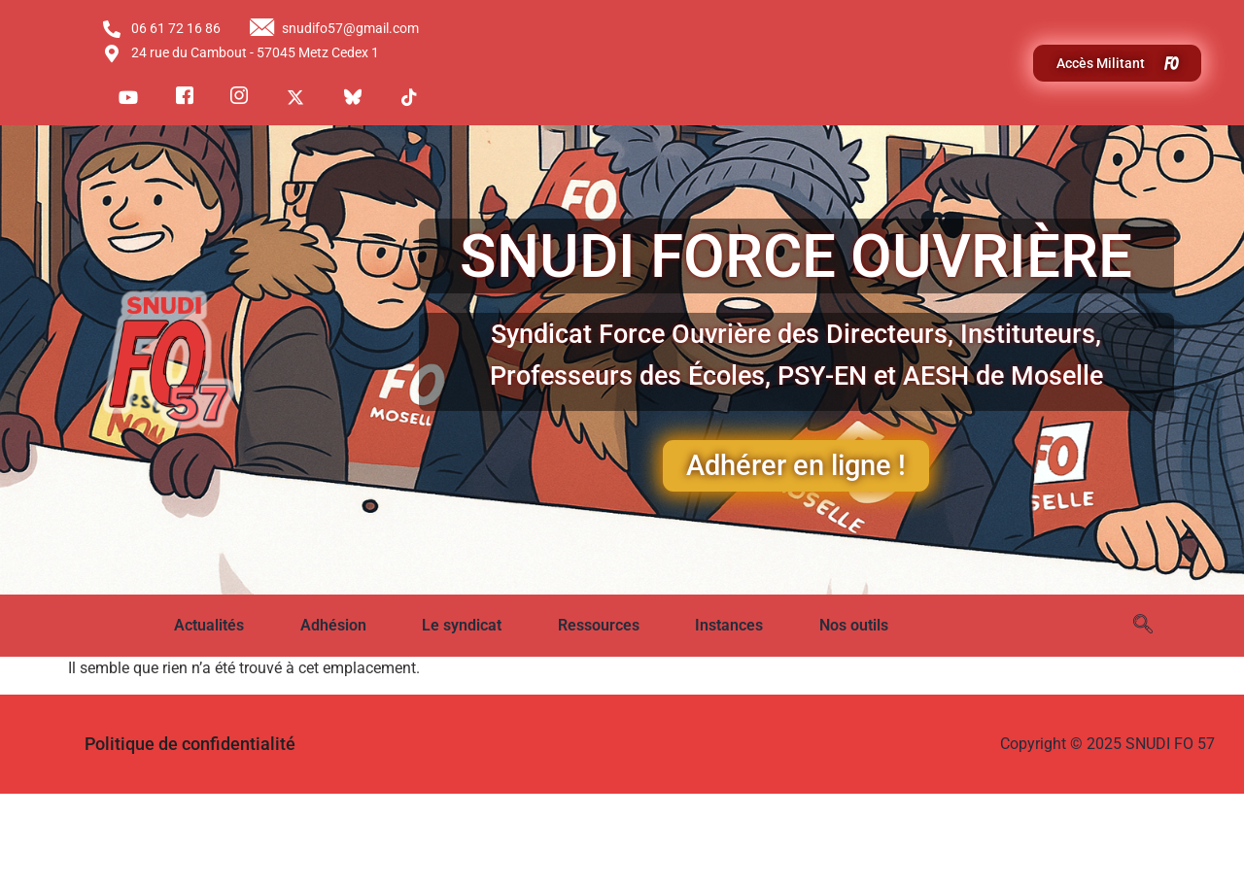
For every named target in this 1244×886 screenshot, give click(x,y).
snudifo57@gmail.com (334, 29)
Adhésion (333, 625)
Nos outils (853, 625)
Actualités (209, 625)
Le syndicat (461, 625)
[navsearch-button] (1142, 625)
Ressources (598, 625)
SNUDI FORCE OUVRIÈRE (796, 256)
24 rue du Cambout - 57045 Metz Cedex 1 (240, 53)
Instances (729, 625)
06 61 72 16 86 (161, 29)
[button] (222, 625)
